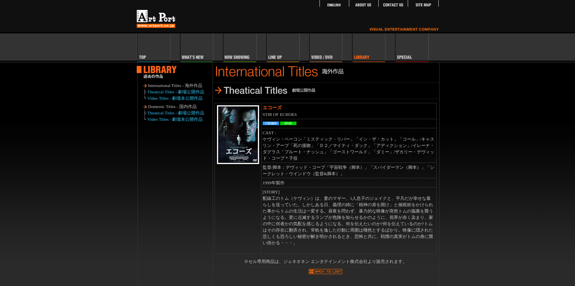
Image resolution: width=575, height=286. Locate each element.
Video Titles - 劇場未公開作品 (175, 98)
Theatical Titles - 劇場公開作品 (175, 91)
